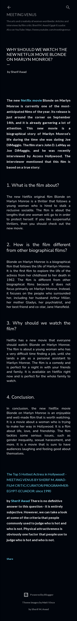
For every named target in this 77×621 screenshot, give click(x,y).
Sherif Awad (20, 501)
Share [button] (10, 558)
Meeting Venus (21, 14)
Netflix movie (31, 100)
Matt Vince (48, 602)
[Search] (68, 6)
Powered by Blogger (38, 594)
